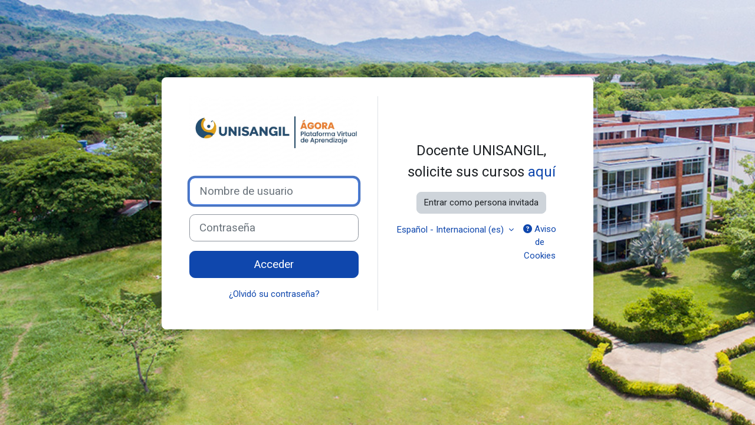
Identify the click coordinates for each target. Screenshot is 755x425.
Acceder (274, 264)
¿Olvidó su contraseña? (274, 294)
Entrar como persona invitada (481, 202)
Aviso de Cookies (539, 242)
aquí (542, 172)
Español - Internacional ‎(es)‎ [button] (451, 229)
